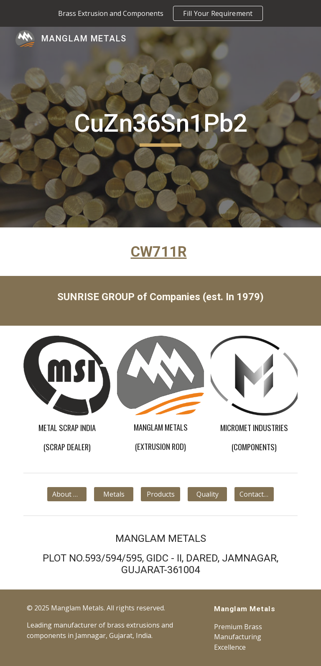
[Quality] (207, 494)
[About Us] (66, 494)
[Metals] (113, 494)
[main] (160, 127)
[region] (160, 13)
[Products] (160, 494)
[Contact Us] (253, 494)
